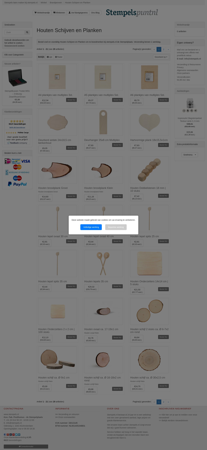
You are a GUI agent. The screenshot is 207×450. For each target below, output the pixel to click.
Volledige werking (91, 227)
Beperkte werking (116, 227)
